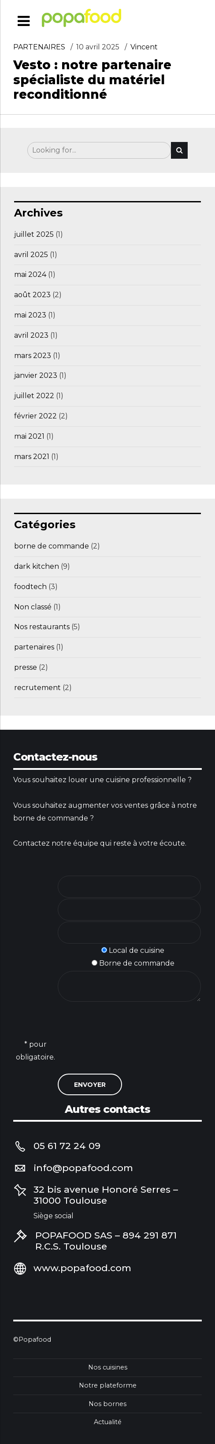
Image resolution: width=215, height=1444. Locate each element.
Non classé (33, 607)
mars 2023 (32, 355)
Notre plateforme (108, 1385)
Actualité (108, 1422)
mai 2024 (30, 274)
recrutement (37, 687)
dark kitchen (36, 566)
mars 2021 (31, 456)
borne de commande (51, 546)
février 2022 (35, 416)
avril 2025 (31, 254)
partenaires (39, 47)
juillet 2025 (34, 234)
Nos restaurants (42, 627)
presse (25, 667)
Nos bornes (107, 1404)
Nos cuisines (107, 1367)
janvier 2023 (35, 375)
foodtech (30, 586)
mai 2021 (29, 436)
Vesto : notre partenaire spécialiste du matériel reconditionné (92, 80)
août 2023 (32, 295)
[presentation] (125, 1044)
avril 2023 (31, 335)
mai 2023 (30, 315)
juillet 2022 (34, 396)
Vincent (144, 47)
